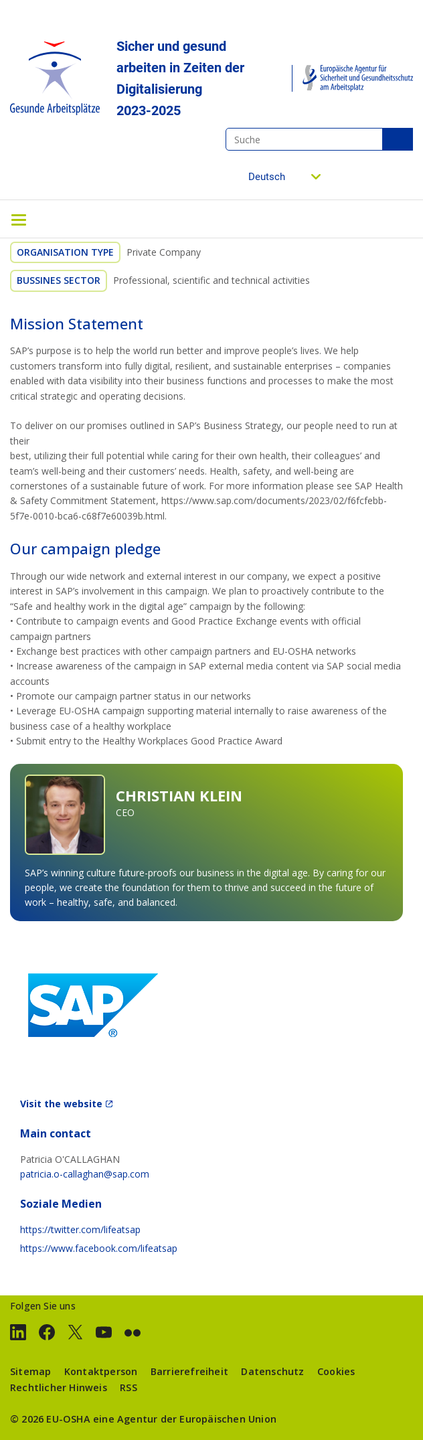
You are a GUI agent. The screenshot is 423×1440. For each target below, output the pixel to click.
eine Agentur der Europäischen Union (184, 1419)
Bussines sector (58, 280)
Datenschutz (272, 1371)
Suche (397, 139)
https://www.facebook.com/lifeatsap (98, 1248)
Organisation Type (65, 252)
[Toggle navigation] (18, 219)
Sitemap (30, 1371)
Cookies (336, 1371)
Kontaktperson (101, 1371)
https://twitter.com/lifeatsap (80, 1229)
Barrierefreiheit (189, 1371)
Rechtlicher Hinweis (58, 1387)
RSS (128, 1387)
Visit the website (61, 1103)
